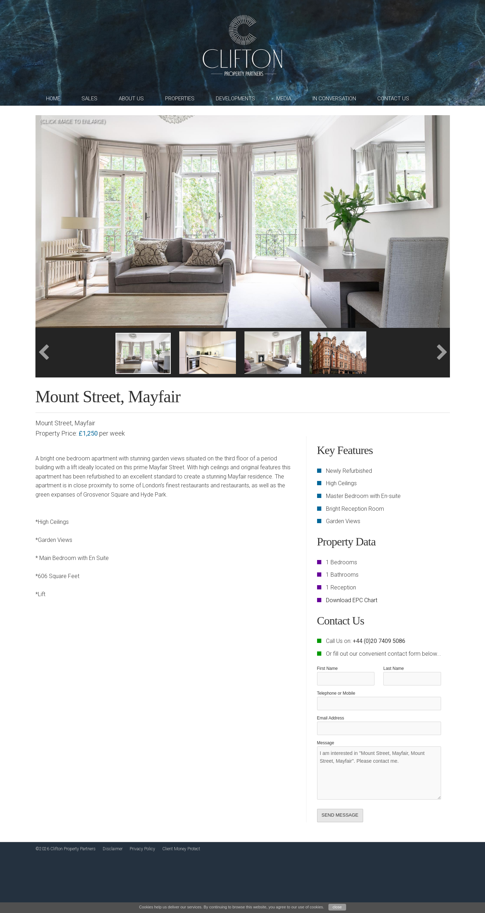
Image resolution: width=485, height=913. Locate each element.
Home (53, 98)
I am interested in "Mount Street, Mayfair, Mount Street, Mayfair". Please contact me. (379, 773)
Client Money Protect (181, 848)
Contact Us (393, 98)
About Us (131, 98)
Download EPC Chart (351, 600)
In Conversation (334, 98)
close (337, 907)
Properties (179, 98)
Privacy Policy (142, 848)
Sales (89, 98)
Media (283, 98)
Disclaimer (113, 848)
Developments (235, 98)
